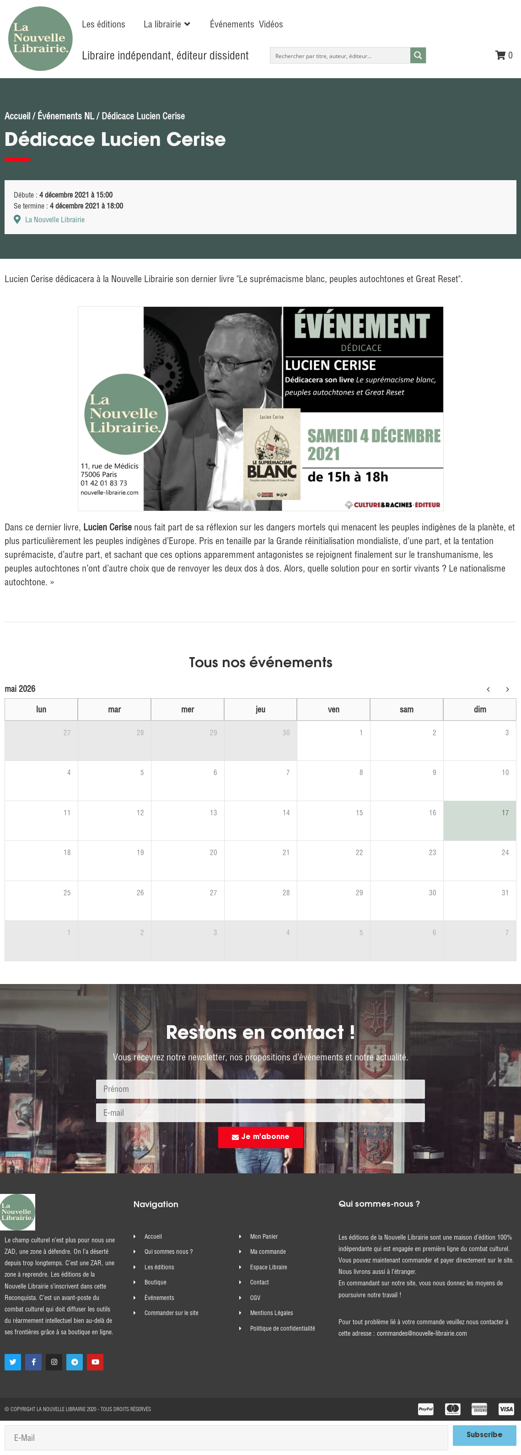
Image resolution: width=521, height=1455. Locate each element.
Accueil (17, 116)
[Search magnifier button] (418, 55)
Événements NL (66, 116)
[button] (167, 24)
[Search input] (340, 55)
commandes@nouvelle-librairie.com (422, 1333)
